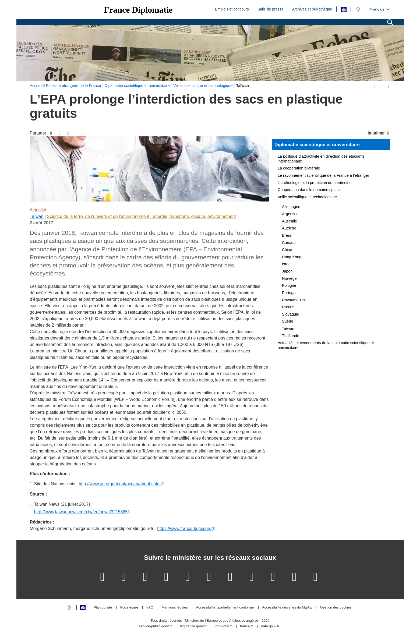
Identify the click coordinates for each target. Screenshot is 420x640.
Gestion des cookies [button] (335, 607)
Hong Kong (291, 257)
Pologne (289, 285)
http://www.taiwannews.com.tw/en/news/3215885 (81, 512)
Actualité (38, 210)
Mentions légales (174, 607)
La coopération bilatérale (299, 168)
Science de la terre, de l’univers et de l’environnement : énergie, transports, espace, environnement (141, 216)
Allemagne (291, 206)
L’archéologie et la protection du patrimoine (314, 183)
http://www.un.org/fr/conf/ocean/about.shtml (120, 484)
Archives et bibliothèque (312, 8)
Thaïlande (290, 336)
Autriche (289, 228)
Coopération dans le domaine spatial (309, 190)
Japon (287, 271)
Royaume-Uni (294, 300)
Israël (286, 264)
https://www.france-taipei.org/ (185, 528)
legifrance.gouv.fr (193, 626)
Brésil (287, 235)
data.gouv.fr (270, 626)
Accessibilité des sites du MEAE (287, 607)
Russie (288, 307)
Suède (287, 321)
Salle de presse (270, 8)
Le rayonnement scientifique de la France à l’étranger (323, 175)
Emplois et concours (232, 8)
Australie (289, 221)
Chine (287, 249)
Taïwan (37, 216)
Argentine (290, 214)
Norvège (289, 278)
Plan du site (103, 607)
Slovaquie (290, 314)
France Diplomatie (138, 9)
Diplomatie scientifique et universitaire (317, 144)
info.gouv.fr (223, 626)
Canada (288, 243)
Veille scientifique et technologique (307, 197)
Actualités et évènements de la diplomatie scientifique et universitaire (326, 345)
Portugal (289, 293)
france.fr (246, 626)
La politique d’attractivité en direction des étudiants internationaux (321, 158)
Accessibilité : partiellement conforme (225, 607)
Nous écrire (129, 607)
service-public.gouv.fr (155, 626)
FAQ (149, 607)
